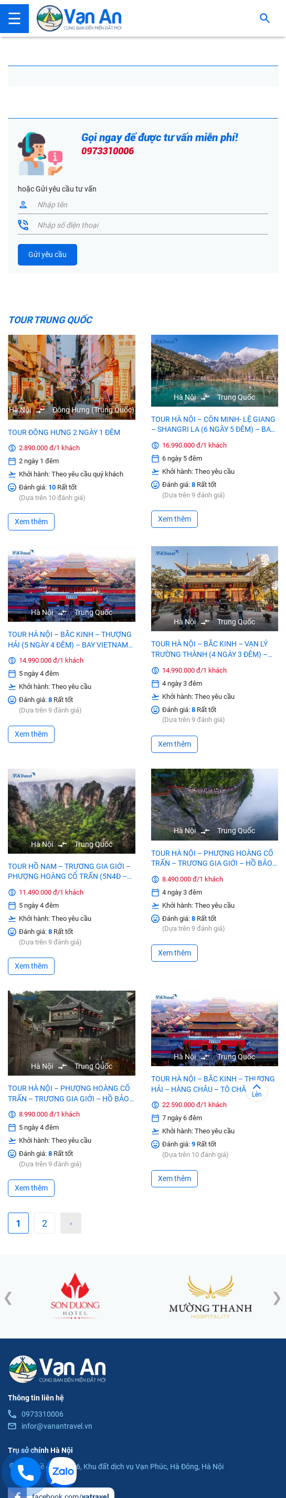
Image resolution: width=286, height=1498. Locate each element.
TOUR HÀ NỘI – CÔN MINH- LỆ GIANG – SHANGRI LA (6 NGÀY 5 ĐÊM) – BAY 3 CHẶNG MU (213, 425)
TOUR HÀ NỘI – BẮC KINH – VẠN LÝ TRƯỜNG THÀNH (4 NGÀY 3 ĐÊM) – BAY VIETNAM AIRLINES (209, 655)
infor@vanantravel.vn (57, 1426)
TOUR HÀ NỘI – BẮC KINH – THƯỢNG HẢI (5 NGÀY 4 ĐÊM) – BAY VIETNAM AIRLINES (70, 645)
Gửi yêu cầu (47, 254)
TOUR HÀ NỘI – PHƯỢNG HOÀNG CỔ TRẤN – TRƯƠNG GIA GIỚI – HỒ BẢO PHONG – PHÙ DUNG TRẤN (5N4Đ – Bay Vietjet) (69, 1099)
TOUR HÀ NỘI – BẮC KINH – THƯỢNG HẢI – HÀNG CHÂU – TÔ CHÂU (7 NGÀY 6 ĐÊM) (213, 1089)
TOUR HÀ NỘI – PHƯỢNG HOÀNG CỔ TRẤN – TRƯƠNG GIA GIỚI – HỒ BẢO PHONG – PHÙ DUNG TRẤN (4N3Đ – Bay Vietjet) (212, 864)
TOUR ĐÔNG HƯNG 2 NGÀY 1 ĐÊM (64, 432)
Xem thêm (31, 521)
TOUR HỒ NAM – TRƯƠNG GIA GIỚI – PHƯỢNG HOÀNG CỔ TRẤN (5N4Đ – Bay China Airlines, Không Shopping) (69, 877)
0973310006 (107, 150)
